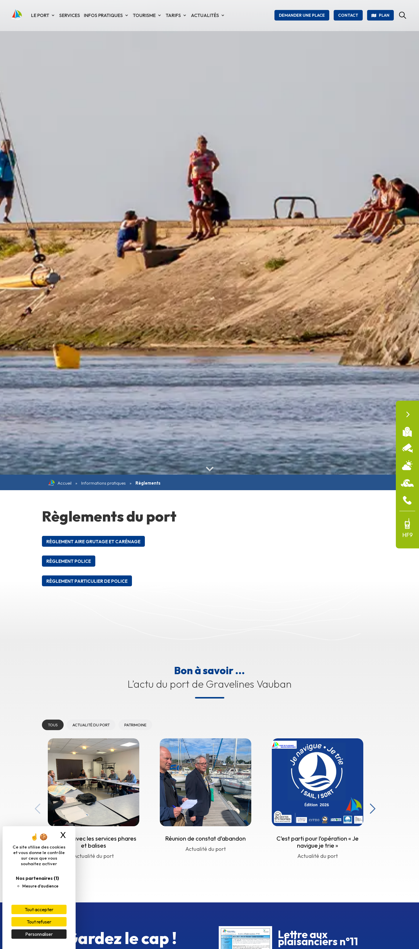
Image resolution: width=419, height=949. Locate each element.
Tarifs (173, 15)
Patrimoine (135, 725)
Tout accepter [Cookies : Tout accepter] (39, 909)
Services (69, 15)
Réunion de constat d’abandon (205, 838)
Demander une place (302, 15)
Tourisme (144, 15)
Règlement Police (68, 561)
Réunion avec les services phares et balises (93, 842)
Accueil (60, 483)
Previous (36, 807)
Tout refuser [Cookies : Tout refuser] (39, 922)
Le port (40, 15)
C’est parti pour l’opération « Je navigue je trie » (317, 842)
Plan (384, 15)
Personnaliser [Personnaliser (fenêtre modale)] (39, 934)
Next (371, 807)
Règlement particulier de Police (87, 581)
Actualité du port (91, 725)
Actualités (205, 15)
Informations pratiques (103, 483)
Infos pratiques (103, 15)
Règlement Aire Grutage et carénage (93, 541)
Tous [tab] (53, 725)
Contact (348, 15)
